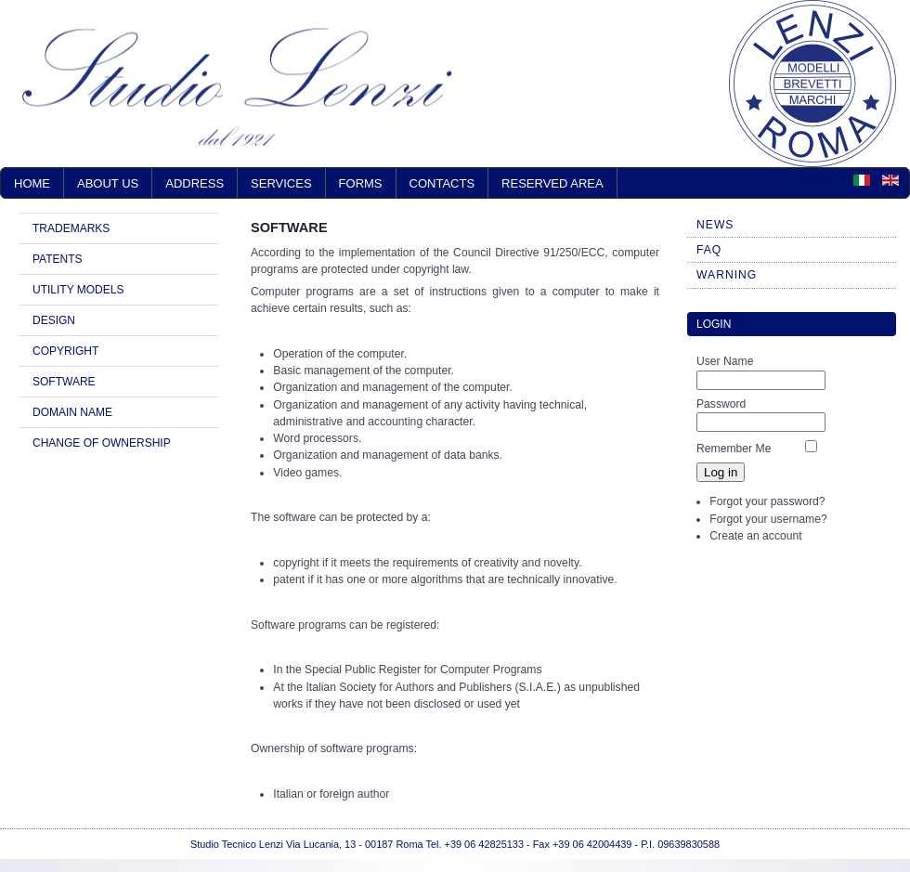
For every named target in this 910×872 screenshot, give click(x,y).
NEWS (715, 224)
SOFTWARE (64, 381)
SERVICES (281, 183)
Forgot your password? (767, 501)
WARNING (726, 274)
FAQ (709, 249)
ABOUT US (107, 183)
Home (32, 183)
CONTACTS (442, 183)
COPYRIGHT (65, 351)
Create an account (755, 535)
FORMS (361, 183)
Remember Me (733, 448)
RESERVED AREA (552, 183)
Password (721, 403)
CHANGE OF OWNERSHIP (101, 442)
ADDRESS (194, 183)
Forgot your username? (767, 519)
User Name (724, 361)
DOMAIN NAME (72, 412)
